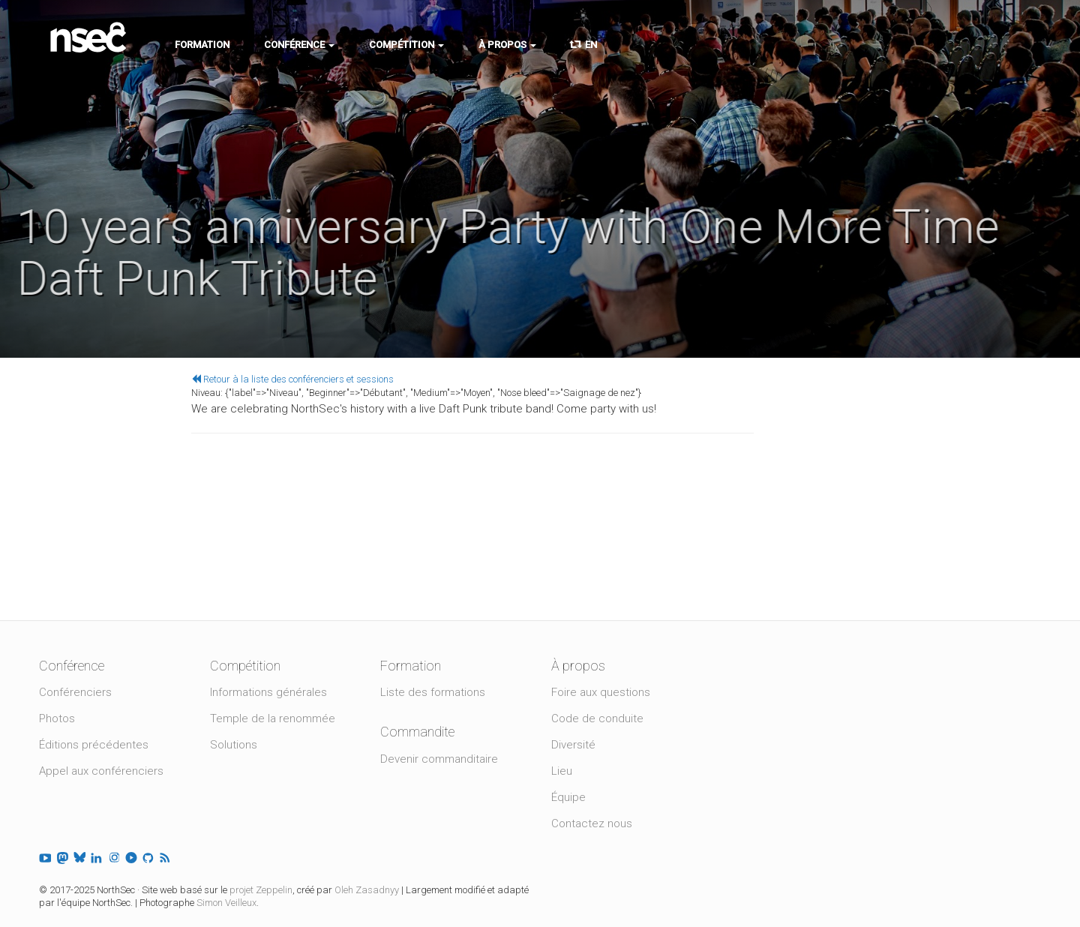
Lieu (561, 771)
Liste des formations (432, 692)
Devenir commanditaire (439, 759)
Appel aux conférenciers (101, 771)
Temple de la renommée (272, 718)
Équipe (568, 797)
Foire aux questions (600, 692)
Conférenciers (75, 692)
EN (584, 44)
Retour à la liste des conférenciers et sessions (292, 379)
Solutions (233, 745)
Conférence (299, 44)
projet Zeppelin (261, 890)
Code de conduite (597, 718)
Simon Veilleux (226, 902)
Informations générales (268, 692)
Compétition (406, 44)
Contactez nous (591, 823)
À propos (507, 44)
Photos (57, 718)
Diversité (573, 745)
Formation (202, 44)
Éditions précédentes (93, 745)
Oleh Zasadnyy (366, 890)
